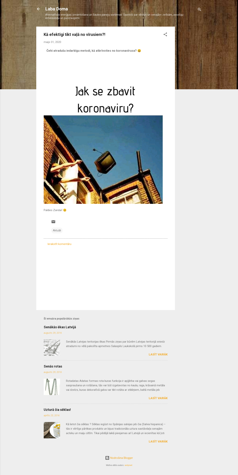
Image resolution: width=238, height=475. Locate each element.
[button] (165, 35)
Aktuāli (57, 230)
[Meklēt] (199, 10)
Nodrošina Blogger (119, 458)
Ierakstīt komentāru (59, 244)
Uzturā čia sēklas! (57, 410)
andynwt (128, 465)
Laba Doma (56, 9)
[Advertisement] (190, 82)
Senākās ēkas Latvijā (60, 327)
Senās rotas (53, 366)
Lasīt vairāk (158, 354)
